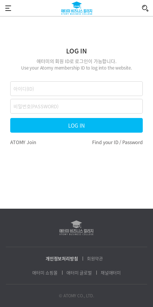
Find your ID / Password (117, 142)
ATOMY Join (23, 142)
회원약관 (95, 258)
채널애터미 (111, 272)
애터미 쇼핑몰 (45, 272)
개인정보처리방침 (62, 258)
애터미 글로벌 (79, 272)
